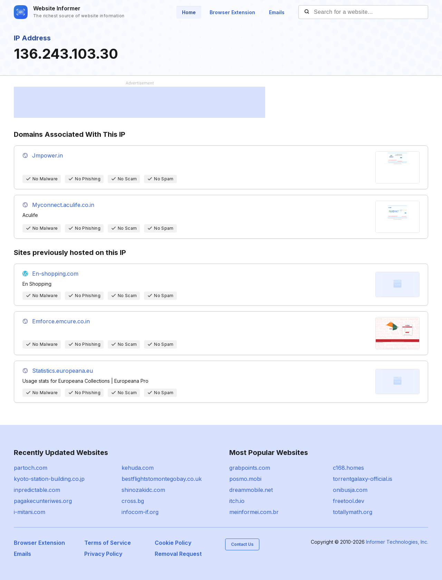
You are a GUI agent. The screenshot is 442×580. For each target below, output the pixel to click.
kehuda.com (138, 467)
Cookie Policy (173, 542)
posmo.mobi (245, 478)
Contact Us (242, 544)
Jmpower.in (47, 155)
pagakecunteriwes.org (43, 500)
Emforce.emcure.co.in (61, 321)
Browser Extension (232, 12)
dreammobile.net (251, 489)
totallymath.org (352, 511)
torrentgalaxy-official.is (362, 478)
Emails (277, 12)
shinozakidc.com (143, 489)
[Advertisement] (139, 102)
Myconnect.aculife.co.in (63, 204)
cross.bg (133, 500)
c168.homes (348, 467)
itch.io (236, 500)
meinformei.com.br (254, 511)
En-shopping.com (55, 273)
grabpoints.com (249, 467)
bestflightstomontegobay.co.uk (162, 478)
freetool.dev (348, 500)
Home (189, 12)
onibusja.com (350, 489)
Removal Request (178, 553)
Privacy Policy (103, 553)
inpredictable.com (37, 489)
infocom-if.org (140, 511)
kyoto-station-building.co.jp (49, 478)
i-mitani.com (29, 511)
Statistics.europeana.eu (62, 370)
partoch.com (30, 467)
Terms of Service (107, 542)
